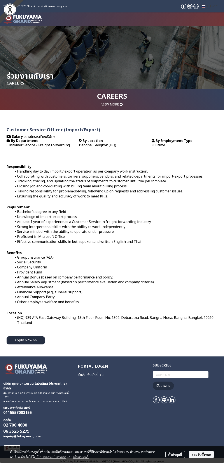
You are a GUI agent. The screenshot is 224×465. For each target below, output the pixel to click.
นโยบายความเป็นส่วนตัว (50, 457)
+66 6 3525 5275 (17, 6)
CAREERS (112, 96)
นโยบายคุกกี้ (81, 457)
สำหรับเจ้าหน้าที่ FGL (91, 375)
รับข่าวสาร (163, 385)
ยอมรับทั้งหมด (201, 454)
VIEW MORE (112, 104)
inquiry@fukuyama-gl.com (52, 6)
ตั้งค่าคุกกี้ (175, 454)
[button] (209, 6)
